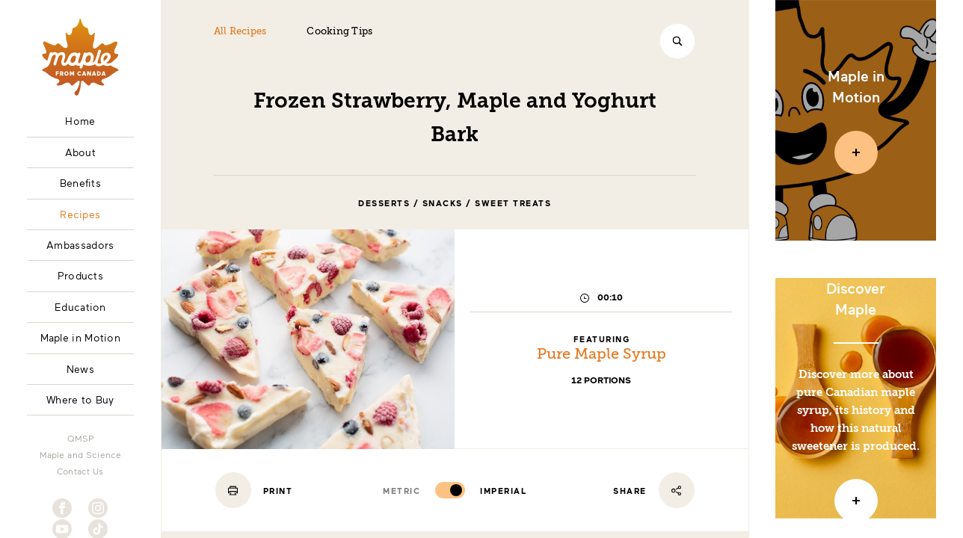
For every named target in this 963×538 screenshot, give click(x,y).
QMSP (80, 437)
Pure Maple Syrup (601, 354)
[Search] (677, 41)
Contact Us (80, 470)
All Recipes (240, 32)
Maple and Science (81, 454)
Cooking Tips (339, 32)
